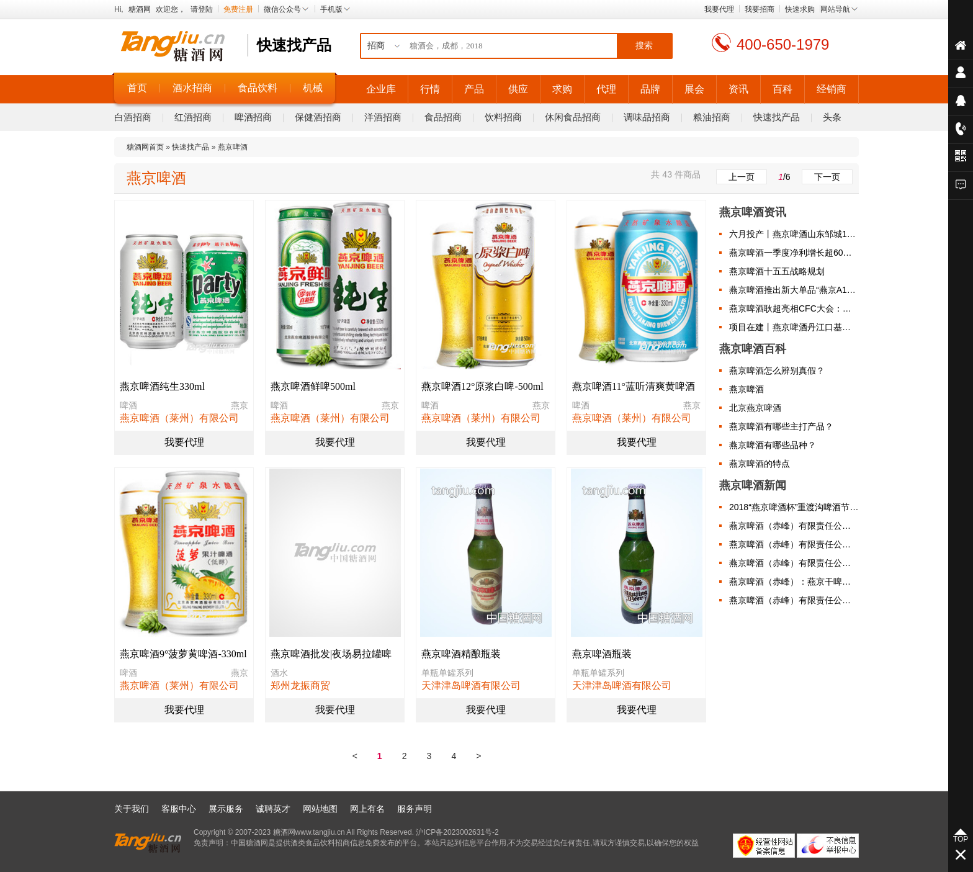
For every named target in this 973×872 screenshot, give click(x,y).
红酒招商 (193, 117)
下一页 (827, 177)
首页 (137, 88)
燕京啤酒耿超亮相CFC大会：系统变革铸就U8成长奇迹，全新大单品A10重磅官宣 (794, 308)
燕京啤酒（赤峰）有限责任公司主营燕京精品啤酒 (794, 600)
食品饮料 (257, 88)
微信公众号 (287, 9)
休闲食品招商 (573, 117)
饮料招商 (503, 117)
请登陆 (202, 9)
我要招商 (759, 9)
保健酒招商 (318, 117)
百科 (782, 89)
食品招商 (443, 117)
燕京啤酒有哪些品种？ (772, 445)
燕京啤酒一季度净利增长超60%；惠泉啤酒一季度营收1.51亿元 (794, 253)
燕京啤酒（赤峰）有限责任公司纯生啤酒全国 (794, 526)
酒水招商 (192, 88)
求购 (562, 89)
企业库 (381, 89)
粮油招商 (711, 117)
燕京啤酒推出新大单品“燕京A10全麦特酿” (794, 290)
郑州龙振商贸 (300, 685)
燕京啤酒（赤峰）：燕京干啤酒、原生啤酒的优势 (794, 582)
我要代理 (719, 9)
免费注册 (238, 9)
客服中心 (178, 809)
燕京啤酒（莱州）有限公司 (179, 418)
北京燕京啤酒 (755, 408)
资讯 (738, 89)
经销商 (831, 89)
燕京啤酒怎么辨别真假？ (777, 370)
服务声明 (414, 809)
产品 (474, 89)
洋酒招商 (382, 117)
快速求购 (800, 9)
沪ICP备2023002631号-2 (457, 832)
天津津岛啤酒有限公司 (471, 685)
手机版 (335, 9)
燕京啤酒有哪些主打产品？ (781, 426)
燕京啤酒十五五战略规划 (777, 271)
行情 (430, 89)
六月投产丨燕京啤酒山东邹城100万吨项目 (794, 234)
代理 (606, 89)
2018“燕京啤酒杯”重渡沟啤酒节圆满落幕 (794, 507)
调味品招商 (647, 117)
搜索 (644, 45)
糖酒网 (139, 9)
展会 (694, 89)
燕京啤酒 (746, 389)
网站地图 (320, 809)
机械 (313, 88)
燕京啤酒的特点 (759, 464)
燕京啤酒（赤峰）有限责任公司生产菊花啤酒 (794, 544)
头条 (832, 117)
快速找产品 (776, 117)
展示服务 (225, 809)
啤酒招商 (253, 117)
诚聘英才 (273, 809)
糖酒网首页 (145, 147)
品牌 (650, 89)
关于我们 (131, 809)
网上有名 (367, 809)
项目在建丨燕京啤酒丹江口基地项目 (794, 327)
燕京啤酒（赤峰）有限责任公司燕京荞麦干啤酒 (794, 563)
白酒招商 (132, 117)
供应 (518, 89)
